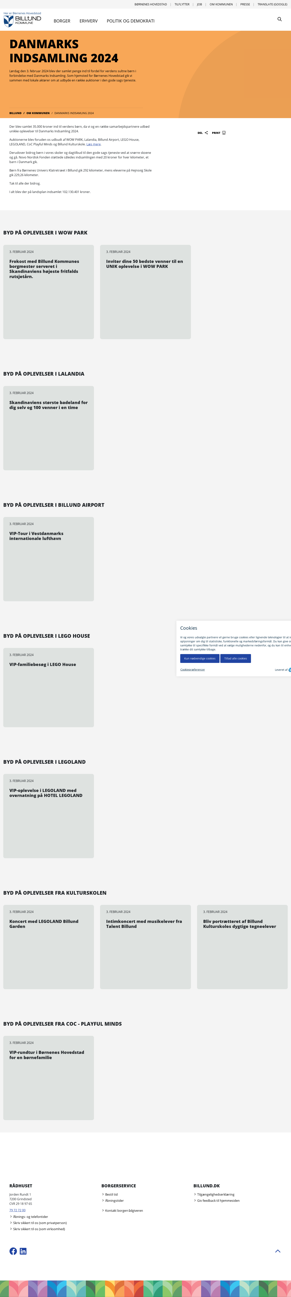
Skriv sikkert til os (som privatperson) (38, 1223)
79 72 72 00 (17, 1210)
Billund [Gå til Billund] (15, 113)
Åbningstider (112, 1200)
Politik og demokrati (131, 21)
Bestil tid (109, 1194)
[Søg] (279, 19)
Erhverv (89, 21)
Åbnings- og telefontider (28, 1217)
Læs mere (93, 144)
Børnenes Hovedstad (151, 4)
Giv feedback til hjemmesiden (216, 1200)
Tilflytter (182, 4)
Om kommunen (221, 4)
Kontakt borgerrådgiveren (122, 1210)
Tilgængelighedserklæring (213, 1194)
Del (203, 133)
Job (199, 4)
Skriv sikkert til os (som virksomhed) (37, 1229)
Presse (245, 4)
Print (219, 133)
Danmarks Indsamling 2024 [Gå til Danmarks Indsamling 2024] (74, 113)
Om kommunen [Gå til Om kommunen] (38, 113)
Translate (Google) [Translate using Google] (272, 4)
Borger (62, 21)
